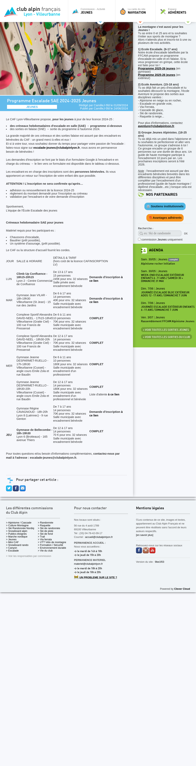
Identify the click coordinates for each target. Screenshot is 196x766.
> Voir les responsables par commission (28, 555)
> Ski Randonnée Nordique (21, 528)
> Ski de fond (45, 533)
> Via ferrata (45, 539)
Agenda (156, 250)
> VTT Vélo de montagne (52, 542)
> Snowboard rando (17, 544)
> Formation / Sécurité (50, 544)
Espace (177, 11)
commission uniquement (162, 239)
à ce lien (113, 394)
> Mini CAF (12, 542)
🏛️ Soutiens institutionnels (164, 206)
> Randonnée (45, 522)
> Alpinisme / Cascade (18, 522)
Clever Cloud (182, 588)
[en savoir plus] (144, 534)
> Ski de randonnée (49, 528)
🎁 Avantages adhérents (165, 217)
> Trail (41, 536)
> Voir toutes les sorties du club (166, 337)
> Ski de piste (45, 530)
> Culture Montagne (17, 525)
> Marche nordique (16, 536)
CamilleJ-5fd (102, 105)
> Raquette (44, 525)
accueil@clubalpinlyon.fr (99, 536)
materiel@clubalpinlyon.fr (88, 563)
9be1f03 (159, 561)
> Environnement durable (52, 547)
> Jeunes (11, 539)
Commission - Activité (92, 11)
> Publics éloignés (16, 533)
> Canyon (11, 547)
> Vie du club (45, 550)
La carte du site (136, 11)
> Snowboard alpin (16, 530)
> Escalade (12, 550)
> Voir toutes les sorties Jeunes (166, 330)
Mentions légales (150, 508)
